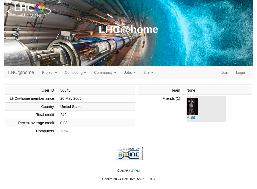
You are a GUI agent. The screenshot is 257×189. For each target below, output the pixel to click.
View (64, 131)
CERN (134, 171)
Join (224, 72)
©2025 (128, 171)
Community (105, 72)
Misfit (191, 117)
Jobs (129, 72)
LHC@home (21, 72)
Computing (75, 72)
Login (240, 72)
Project (49, 72)
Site (148, 72)
